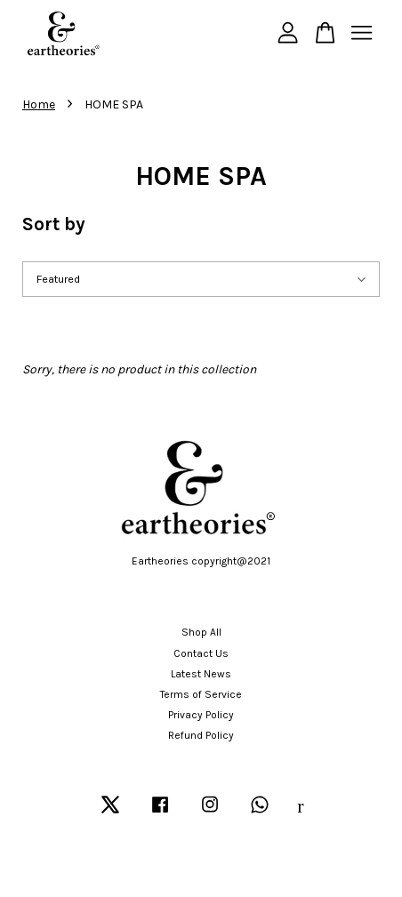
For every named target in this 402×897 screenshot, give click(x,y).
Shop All (201, 632)
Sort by (53, 224)
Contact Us (201, 653)
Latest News (201, 674)
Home (38, 104)
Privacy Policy (201, 715)
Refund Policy (201, 735)
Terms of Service (201, 694)
